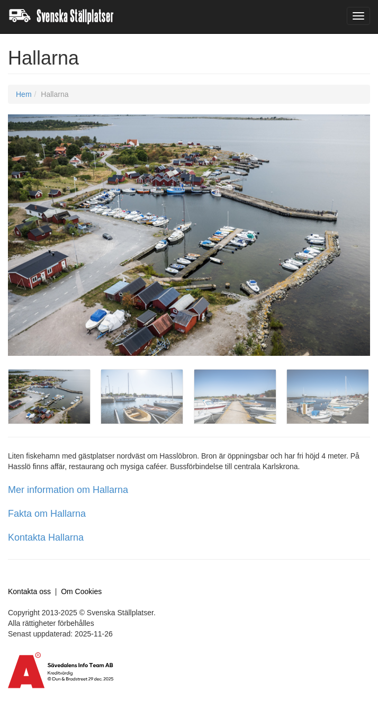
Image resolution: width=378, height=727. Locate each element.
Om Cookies (81, 591)
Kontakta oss (29, 591)
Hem (24, 94)
